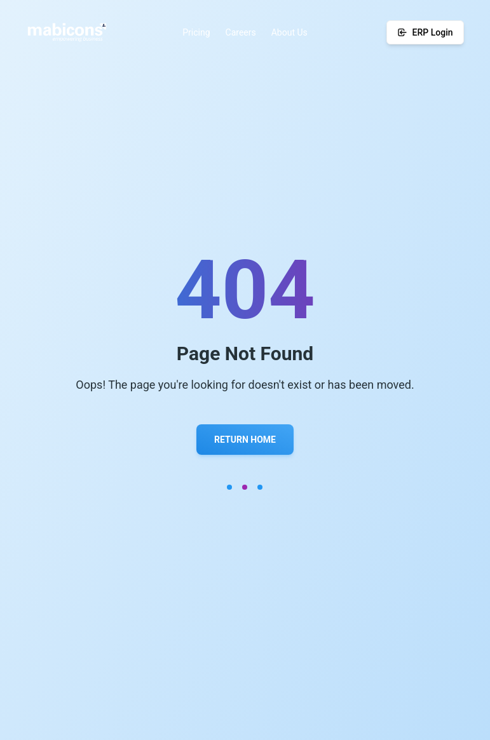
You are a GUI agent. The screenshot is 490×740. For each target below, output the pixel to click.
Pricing (196, 32)
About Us (289, 32)
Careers (241, 32)
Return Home (245, 439)
